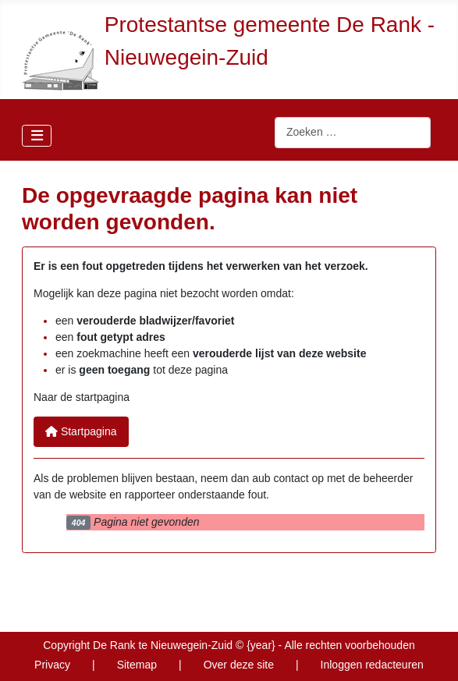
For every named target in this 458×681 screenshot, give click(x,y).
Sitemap (137, 664)
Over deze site (239, 664)
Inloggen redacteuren (372, 664)
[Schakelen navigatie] (36, 136)
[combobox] (353, 132)
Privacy (52, 664)
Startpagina (81, 431)
